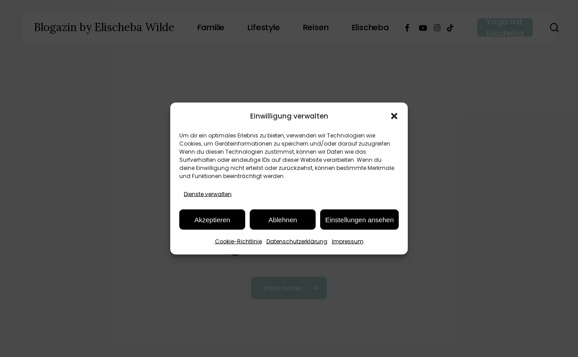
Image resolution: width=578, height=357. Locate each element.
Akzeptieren (212, 219)
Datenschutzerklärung (296, 241)
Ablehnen (282, 219)
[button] (394, 115)
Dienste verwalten (208, 194)
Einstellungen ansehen (359, 219)
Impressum (348, 241)
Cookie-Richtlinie (238, 241)
